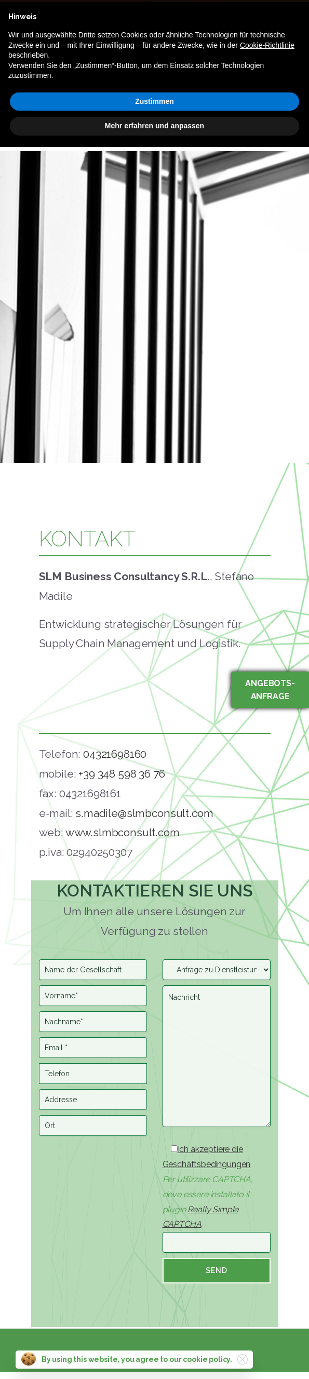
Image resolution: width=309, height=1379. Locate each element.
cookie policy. (207, 1364)
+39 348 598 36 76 (121, 773)
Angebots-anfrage (270, 689)
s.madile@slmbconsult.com (144, 813)
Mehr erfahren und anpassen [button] (154, 126)
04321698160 (114, 753)
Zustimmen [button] (154, 101)
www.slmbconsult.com (122, 832)
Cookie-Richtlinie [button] (267, 45)
